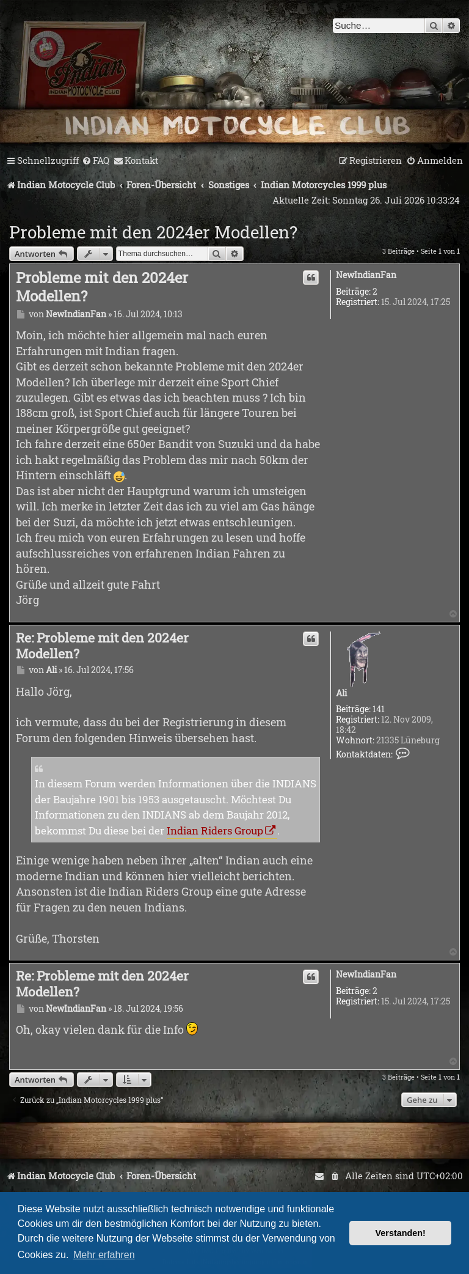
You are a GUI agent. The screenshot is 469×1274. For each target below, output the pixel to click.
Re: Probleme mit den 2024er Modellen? (102, 646)
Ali (341, 693)
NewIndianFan (366, 275)
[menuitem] (95, 160)
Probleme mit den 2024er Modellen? (153, 232)
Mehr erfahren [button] (104, 1255)
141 (379, 709)
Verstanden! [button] (401, 1233)
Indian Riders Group (215, 830)
